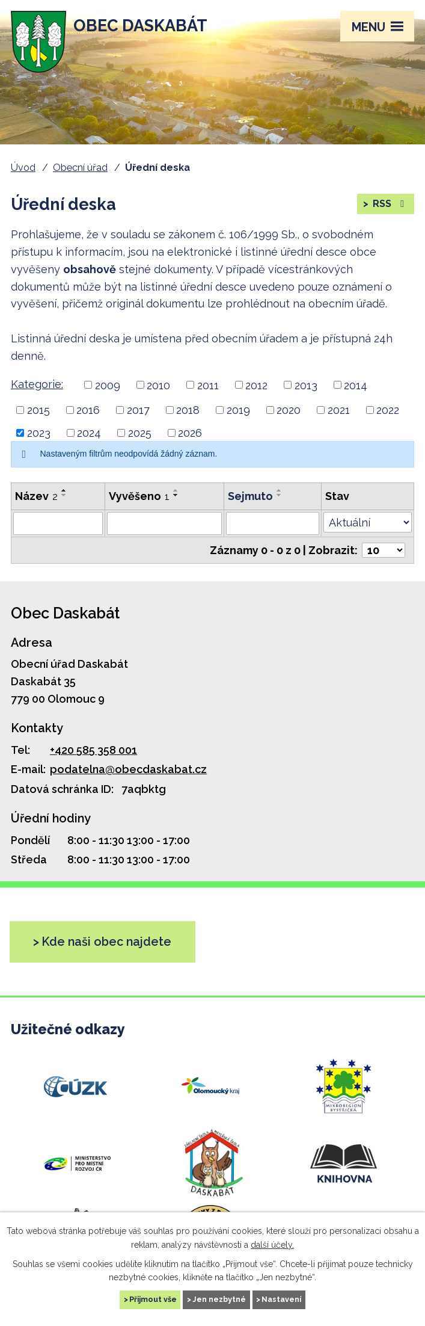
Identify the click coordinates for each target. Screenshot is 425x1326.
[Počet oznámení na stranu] (383, 550)
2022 (387, 410)
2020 (289, 410)
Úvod (23, 167)
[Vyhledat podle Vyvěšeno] (164, 523)
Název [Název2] (36, 496)
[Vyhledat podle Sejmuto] (272, 523)
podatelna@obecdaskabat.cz (128, 769)
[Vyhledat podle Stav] (367, 522)
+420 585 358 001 (93, 750)
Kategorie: (37, 384)
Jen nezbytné (219, 1299)
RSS (389, 203)
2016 (88, 410)
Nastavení (281, 1299)
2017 (138, 410)
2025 (139, 433)
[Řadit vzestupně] (64, 490)
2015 (38, 410)
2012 (256, 384)
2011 (208, 384)
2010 (158, 384)
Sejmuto (250, 496)
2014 (355, 384)
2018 (188, 410)
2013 (306, 384)
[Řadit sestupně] (64, 495)
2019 (238, 410)
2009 (107, 384)
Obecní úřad (80, 167)
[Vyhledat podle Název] (58, 523)
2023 (38, 433)
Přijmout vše (153, 1299)
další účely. (272, 1244)
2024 (89, 433)
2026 (190, 433)
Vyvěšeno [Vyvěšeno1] (139, 496)
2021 (339, 410)
